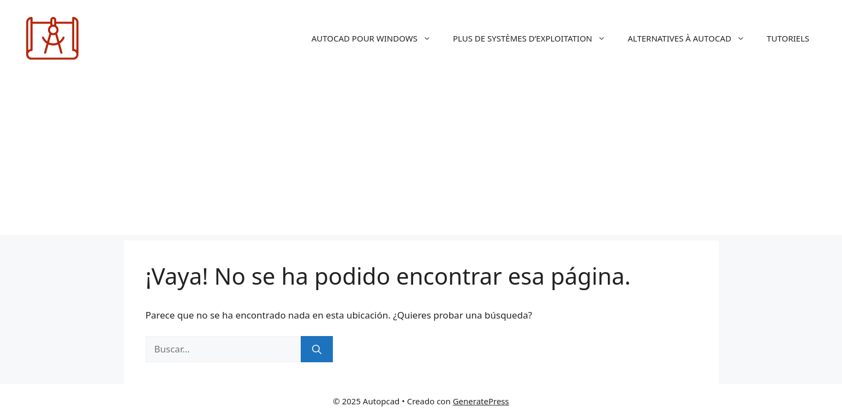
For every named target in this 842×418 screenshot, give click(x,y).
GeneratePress (481, 401)
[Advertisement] (421, 158)
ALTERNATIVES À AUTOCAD (692, 38)
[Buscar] (317, 349)
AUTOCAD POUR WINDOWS (377, 38)
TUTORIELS (788, 38)
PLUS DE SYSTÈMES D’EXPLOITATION (535, 38)
